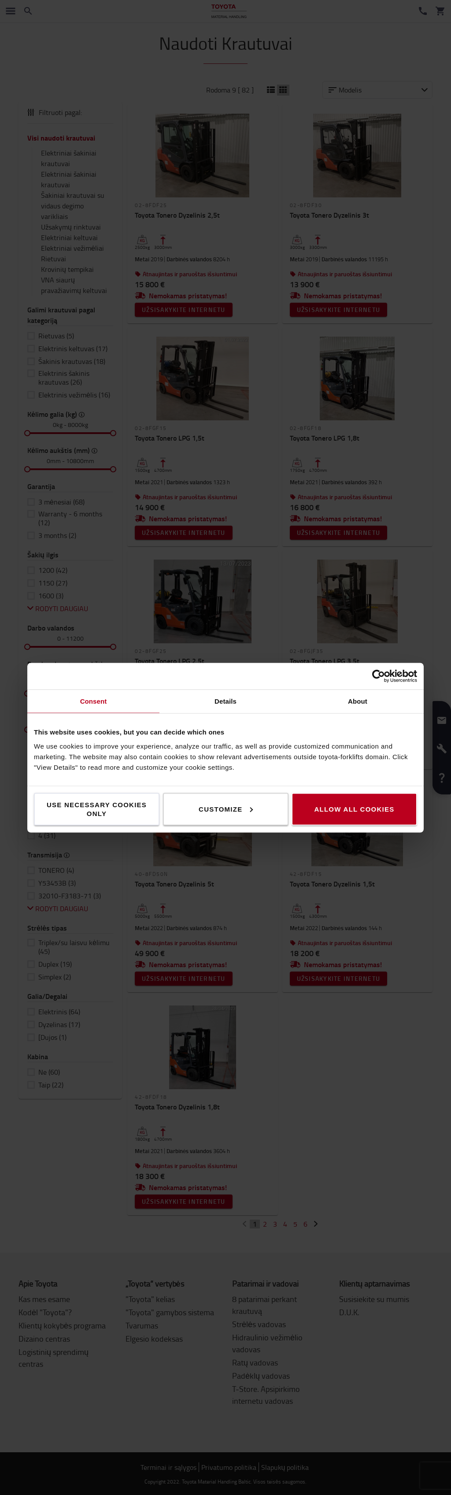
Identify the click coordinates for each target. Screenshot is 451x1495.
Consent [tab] (93, 701)
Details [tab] (225, 701)
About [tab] (357, 701)
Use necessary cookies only (97, 809)
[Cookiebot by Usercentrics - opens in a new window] (378, 676)
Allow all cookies (354, 808)
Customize (226, 808)
